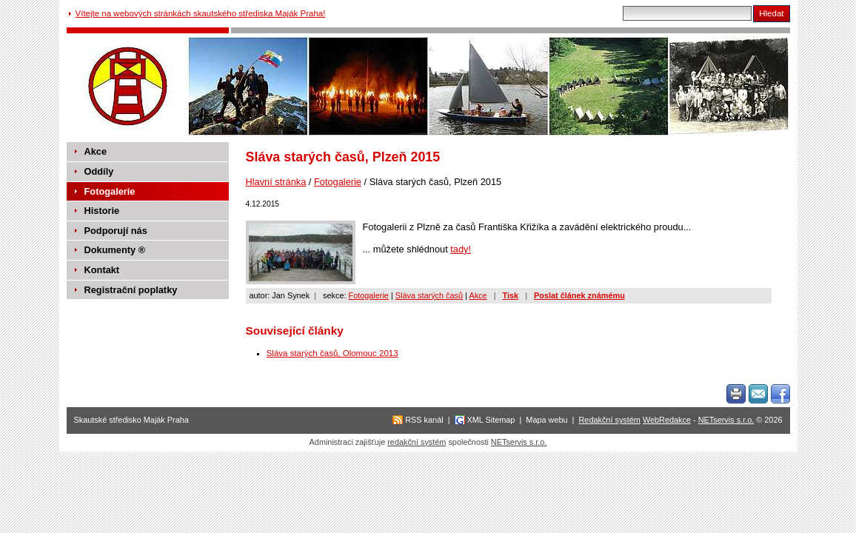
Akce (477, 295)
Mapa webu (546, 419)
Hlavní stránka (276, 181)
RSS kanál (424, 419)
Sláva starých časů (429, 295)
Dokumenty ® (115, 249)
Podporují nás (115, 230)
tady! (460, 249)
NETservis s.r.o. (726, 419)
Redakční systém (610, 419)
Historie (102, 210)
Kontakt (102, 269)
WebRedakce (667, 419)
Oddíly (99, 171)
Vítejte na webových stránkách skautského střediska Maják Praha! (201, 13)
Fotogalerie (337, 181)
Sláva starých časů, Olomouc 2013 (332, 353)
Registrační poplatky (131, 289)
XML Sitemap (491, 419)
